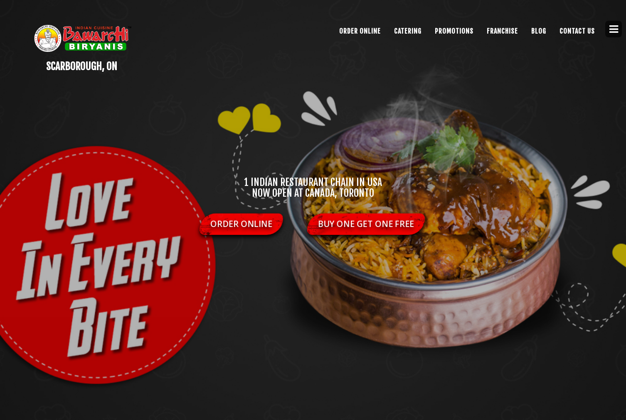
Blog (538, 31)
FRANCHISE (502, 31)
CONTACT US (577, 31)
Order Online (360, 31)
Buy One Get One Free (366, 224)
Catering (407, 31)
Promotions (454, 31)
